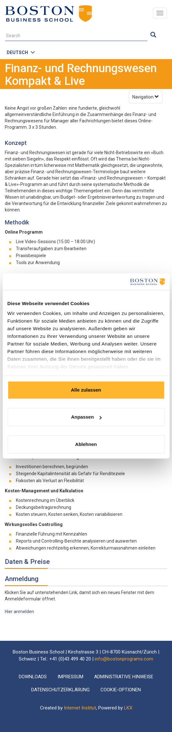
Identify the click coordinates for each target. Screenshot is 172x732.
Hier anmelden (19, 611)
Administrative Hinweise (123, 677)
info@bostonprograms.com (124, 659)
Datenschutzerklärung (60, 690)
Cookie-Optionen (120, 690)
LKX (128, 708)
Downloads (33, 677)
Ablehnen (86, 444)
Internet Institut (80, 708)
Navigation (145, 96)
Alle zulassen (86, 390)
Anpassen (86, 417)
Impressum (70, 677)
